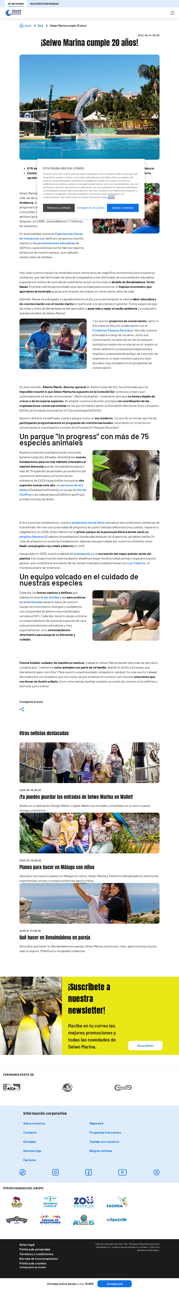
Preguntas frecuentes (105, 1132)
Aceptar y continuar (123, 207)
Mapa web (96, 1123)
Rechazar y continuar (59, 207)
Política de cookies (33, 1263)
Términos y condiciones (36, 1254)
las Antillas (51, 597)
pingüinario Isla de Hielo (88, 522)
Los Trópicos (136, 563)
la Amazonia (82, 553)
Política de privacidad (34, 1249)
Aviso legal (27, 1244)
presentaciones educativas (56, 243)
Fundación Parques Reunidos (112, 330)
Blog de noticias (101, 1150)
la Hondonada (33, 602)
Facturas (29, 1160)
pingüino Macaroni (32, 536)
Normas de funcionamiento (38, 1258)
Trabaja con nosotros (104, 1141)
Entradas (29, 1141)
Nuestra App (32, 1150)
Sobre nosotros (34, 1123)
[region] (91, 189)
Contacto (30, 1132)
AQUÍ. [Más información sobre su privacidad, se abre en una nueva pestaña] (111, 197)
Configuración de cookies (32, 1267)
